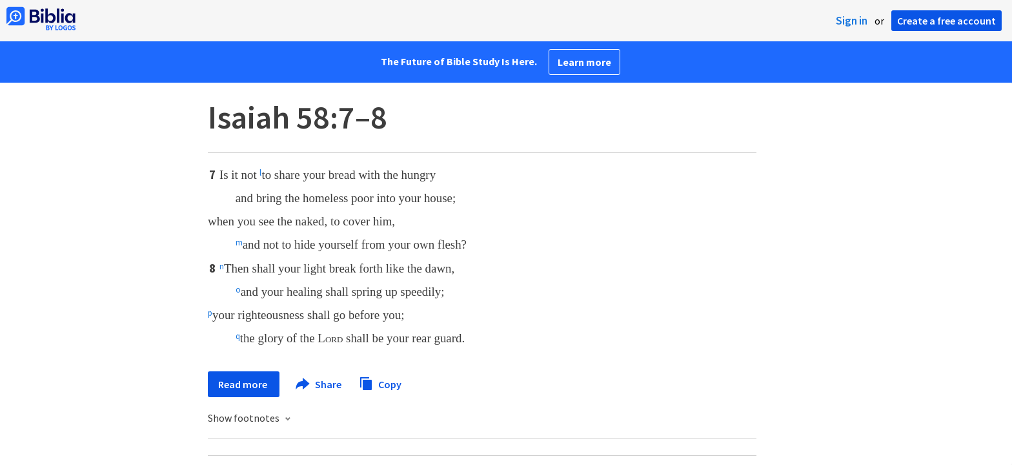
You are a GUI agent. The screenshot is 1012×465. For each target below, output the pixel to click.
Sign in (851, 21)
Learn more (584, 62)
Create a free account (946, 20)
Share (319, 384)
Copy (380, 382)
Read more (243, 384)
